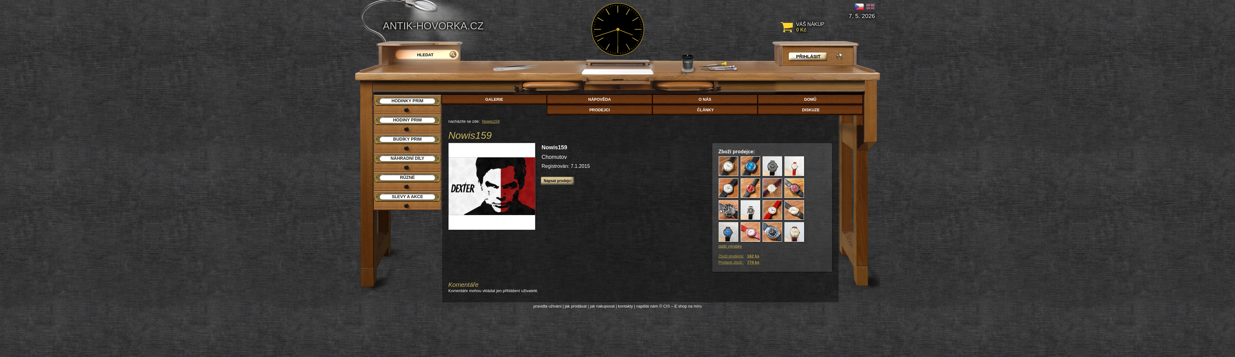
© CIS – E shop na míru (680, 306)
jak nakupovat (602, 306)
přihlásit (808, 56)
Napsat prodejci (557, 181)
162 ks (753, 256)
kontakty (625, 306)
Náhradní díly (407, 158)
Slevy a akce (407, 196)
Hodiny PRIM (407, 119)
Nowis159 (491, 121)
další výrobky (730, 246)
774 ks (753, 262)
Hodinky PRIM (407, 100)
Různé (407, 177)
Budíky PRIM (407, 139)
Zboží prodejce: (731, 256)
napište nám (647, 306)
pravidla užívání (548, 306)
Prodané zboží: (730, 262)
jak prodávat (576, 306)
